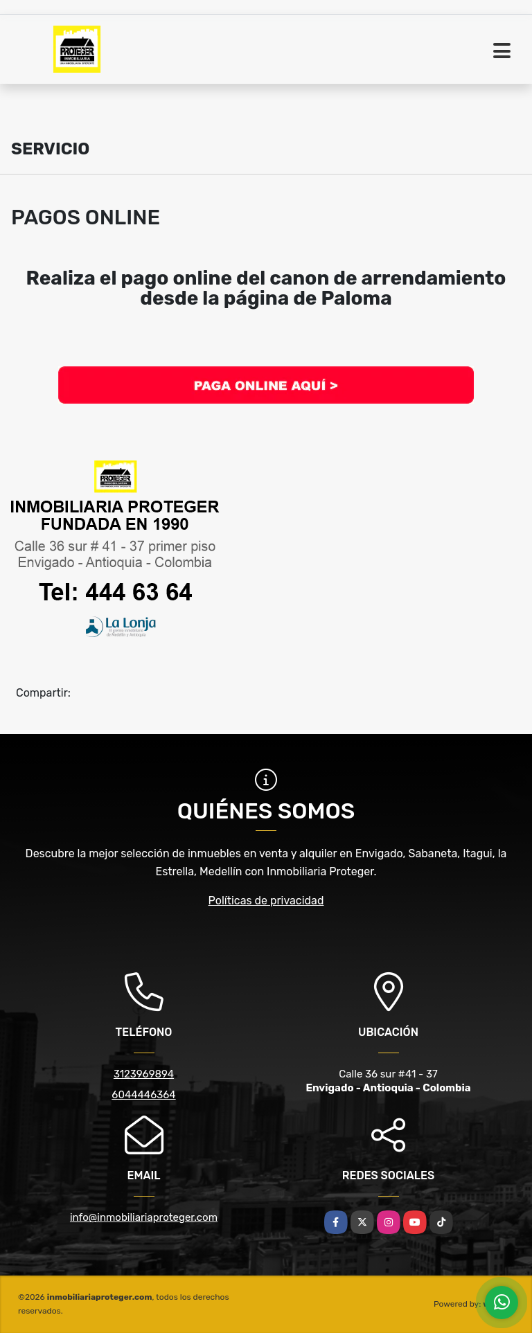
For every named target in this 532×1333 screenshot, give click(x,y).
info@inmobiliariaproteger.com (144, 1217)
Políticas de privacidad (266, 900)
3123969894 (144, 1074)
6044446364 (143, 1095)
